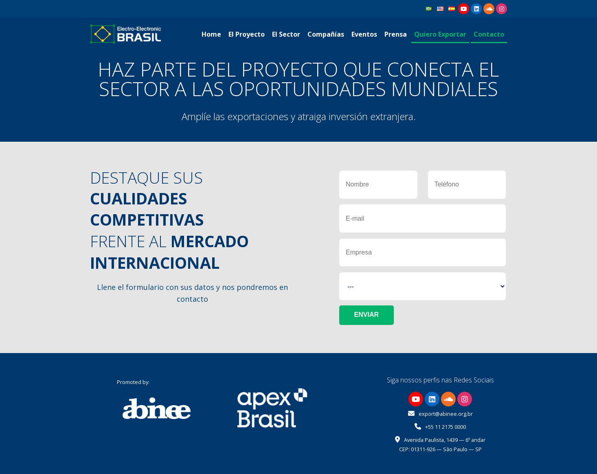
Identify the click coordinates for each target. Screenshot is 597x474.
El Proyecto (246, 34)
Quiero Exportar (440, 34)
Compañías (325, 34)
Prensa (395, 34)
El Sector (286, 34)
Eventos (364, 34)
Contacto (489, 34)
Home (211, 34)
